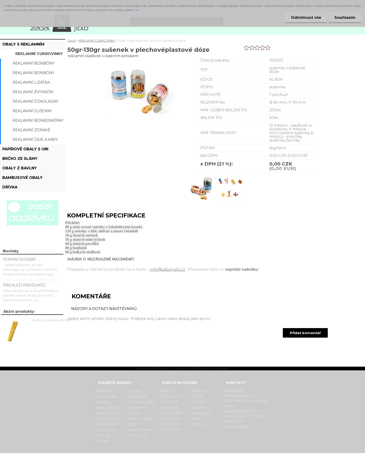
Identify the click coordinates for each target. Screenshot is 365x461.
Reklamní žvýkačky (33, 92)
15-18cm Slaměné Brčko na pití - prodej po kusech (53, 320)
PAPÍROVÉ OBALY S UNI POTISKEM (25, 150)
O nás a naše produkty (106, 399)
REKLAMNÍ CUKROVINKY (39, 54)
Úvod (72, 40)
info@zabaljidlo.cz (167, 269)
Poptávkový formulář (106, 433)
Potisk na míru (108, 419)
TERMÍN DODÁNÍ (19, 259)
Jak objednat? (107, 424)
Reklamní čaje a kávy (35, 139)
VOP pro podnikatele (137, 393)
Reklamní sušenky (32, 111)
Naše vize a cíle (108, 407)
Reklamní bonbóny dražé (34, 74)
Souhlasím (345, 17)
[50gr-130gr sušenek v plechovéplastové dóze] (201, 177)
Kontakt (102, 441)
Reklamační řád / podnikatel (140, 405)
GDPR (133, 424)
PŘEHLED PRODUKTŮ (24, 285)
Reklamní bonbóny (34, 63)
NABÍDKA (104, 391)
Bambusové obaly (22, 177)
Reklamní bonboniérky (38, 120)
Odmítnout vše (306, 17)
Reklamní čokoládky (35, 101)
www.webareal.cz (201, 457)
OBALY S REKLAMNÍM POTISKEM (23, 45)
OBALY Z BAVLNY (19, 168)
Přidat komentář (305, 333)
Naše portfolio (107, 413)
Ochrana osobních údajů (140, 416)
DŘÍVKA (9, 187)
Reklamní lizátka (31, 82)
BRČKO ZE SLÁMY (19, 158)
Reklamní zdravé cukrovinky (31, 131)
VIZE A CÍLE (138, 435)
